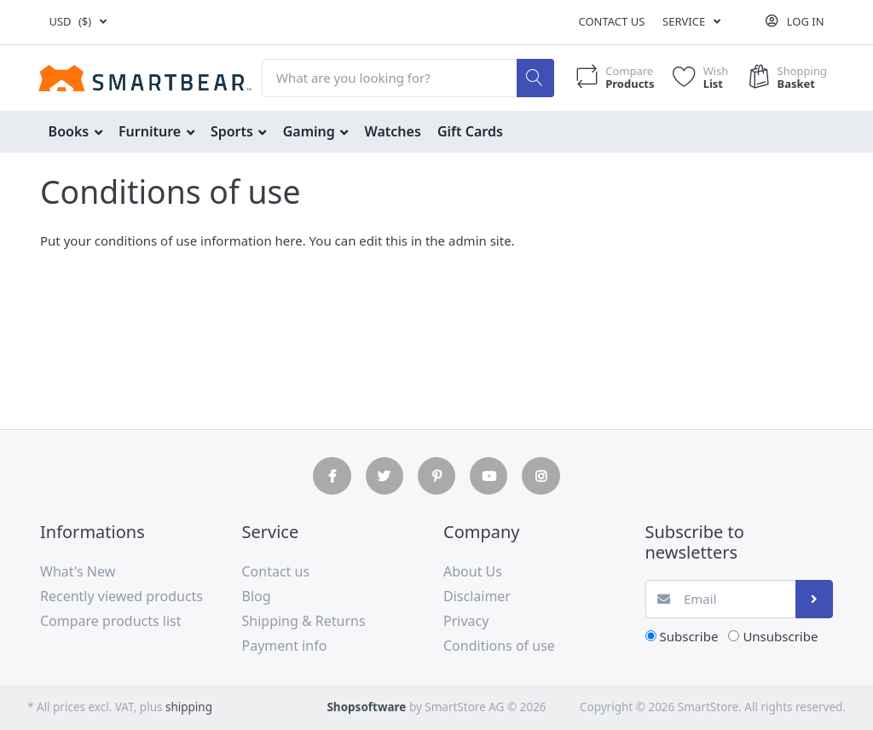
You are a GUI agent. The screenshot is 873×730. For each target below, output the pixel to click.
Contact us (611, 21)
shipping (188, 707)
